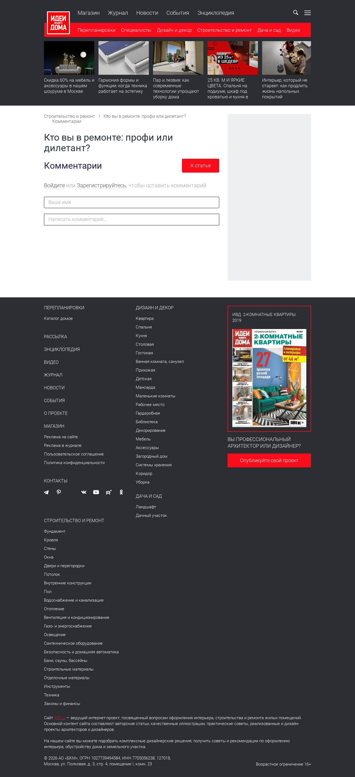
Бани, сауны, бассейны (65, 660)
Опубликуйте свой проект (269, 460)
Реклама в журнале (63, 445)
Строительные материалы (68, 669)
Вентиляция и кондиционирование (76, 617)
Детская (144, 378)
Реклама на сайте (61, 436)
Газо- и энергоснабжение (68, 626)
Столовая (145, 344)
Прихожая (145, 370)
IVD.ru (59, 717)
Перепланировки (96, 30)
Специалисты (136, 30)
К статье (201, 165)
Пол (47, 591)
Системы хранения (154, 464)
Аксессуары (147, 447)
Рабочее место (150, 404)
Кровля (51, 539)
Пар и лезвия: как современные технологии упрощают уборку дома (176, 89)
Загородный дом (151, 456)
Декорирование (151, 430)
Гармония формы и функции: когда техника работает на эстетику (122, 86)
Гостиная (144, 352)
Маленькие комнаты (155, 396)
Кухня (141, 335)
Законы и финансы (62, 703)
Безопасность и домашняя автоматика (81, 651)
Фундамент (54, 531)
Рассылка (55, 337)
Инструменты (57, 686)
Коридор (144, 473)
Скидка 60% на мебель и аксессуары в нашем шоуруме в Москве (69, 86)
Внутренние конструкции (67, 583)
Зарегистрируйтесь (101, 185)
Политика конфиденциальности (74, 462)
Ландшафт (146, 506)
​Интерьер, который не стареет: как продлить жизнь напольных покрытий (285, 89)
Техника (51, 695)
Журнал (118, 12)
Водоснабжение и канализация (73, 600)
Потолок (52, 574)
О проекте (56, 413)
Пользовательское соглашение (74, 454)
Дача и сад (269, 30)
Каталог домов (58, 318)
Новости (147, 12)
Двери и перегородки (64, 565)
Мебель (143, 439)
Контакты (55, 481)
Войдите (54, 185)
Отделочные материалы (67, 677)
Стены (50, 548)
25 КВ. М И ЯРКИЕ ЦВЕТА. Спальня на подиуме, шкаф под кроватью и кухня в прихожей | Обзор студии (228, 94)
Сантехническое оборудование (73, 643)
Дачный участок (151, 515)
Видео (293, 30)
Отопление (54, 608)
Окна (48, 557)
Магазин (88, 12)
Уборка (142, 482)
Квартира (145, 318)
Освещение (55, 634)
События (177, 12)
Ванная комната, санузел (160, 361)
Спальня (144, 327)
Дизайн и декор (174, 30)
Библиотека (147, 421)
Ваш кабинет (282, 12)
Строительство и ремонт (224, 30)
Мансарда (145, 387)
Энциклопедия (215, 12)
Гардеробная (148, 413)
